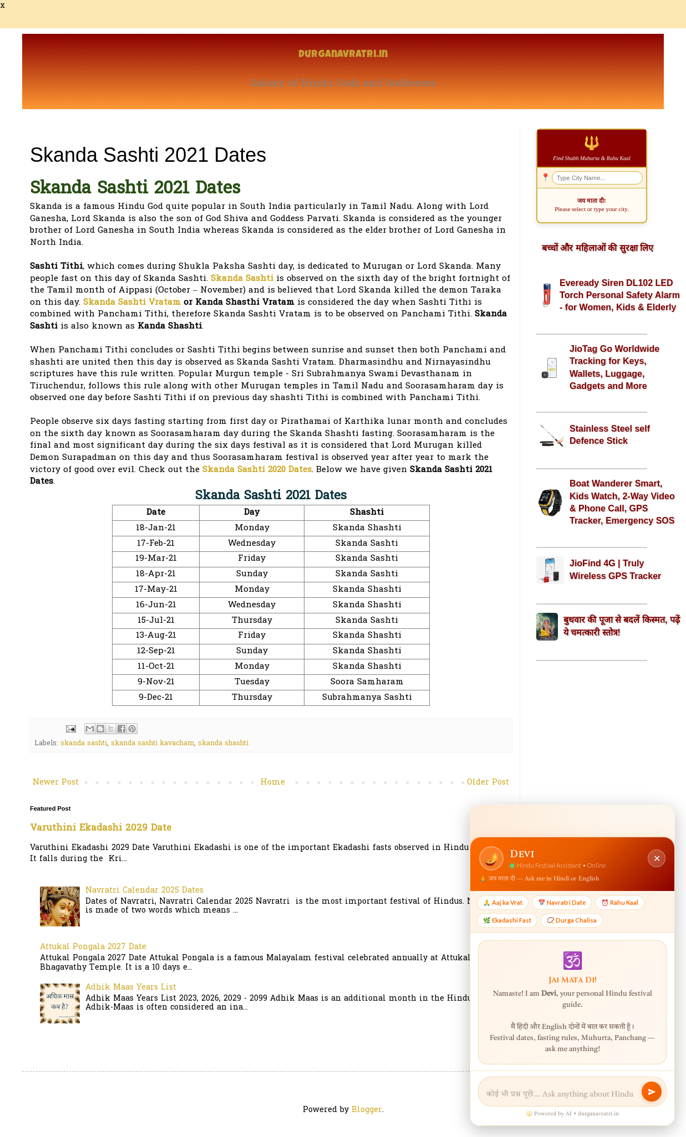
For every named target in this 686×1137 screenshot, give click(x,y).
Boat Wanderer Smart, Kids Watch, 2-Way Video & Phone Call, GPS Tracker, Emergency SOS (622, 502)
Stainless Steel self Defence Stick (610, 434)
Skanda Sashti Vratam (132, 302)
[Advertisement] (591, 733)
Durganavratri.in (343, 55)
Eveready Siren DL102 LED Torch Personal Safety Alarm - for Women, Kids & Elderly (620, 295)
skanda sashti (83, 744)
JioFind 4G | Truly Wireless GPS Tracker (615, 569)
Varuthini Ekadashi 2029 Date (100, 828)
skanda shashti (223, 744)
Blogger (367, 1110)
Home (273, 782)
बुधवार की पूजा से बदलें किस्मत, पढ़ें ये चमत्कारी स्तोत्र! (621, 626)
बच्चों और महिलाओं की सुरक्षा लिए (597, 248)
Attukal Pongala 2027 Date (93, 947)
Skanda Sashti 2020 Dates (257, 470)
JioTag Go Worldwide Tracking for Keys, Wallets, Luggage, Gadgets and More (614, 367)
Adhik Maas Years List (130, 987)
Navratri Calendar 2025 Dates (144, 891)
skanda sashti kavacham (152, 744)
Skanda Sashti (242, 279)
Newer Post (56, 782)
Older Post (488, 782)
